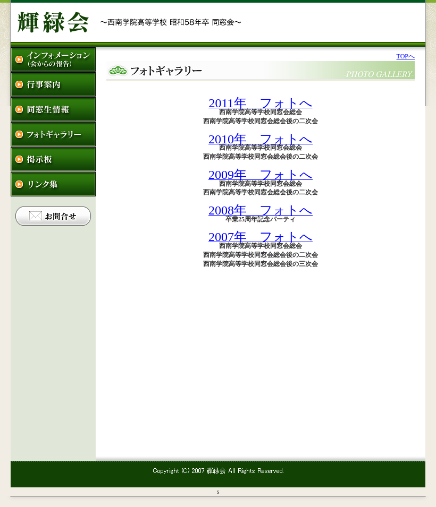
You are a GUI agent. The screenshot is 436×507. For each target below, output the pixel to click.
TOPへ (406, 56)
